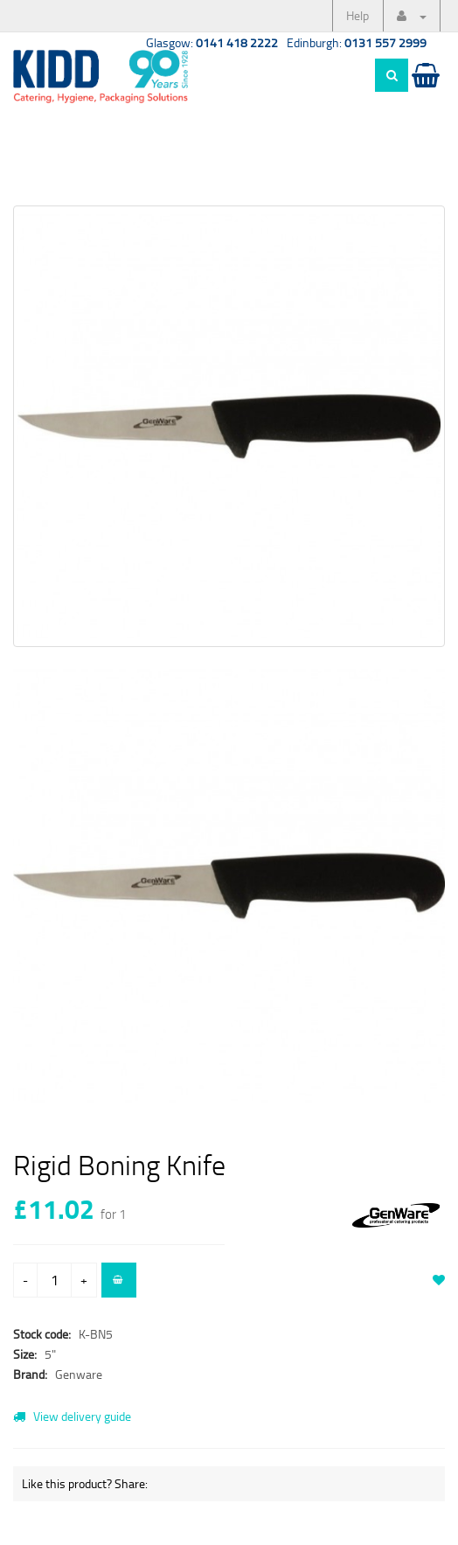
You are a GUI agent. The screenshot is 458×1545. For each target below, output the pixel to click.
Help (357, 15)
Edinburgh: (357, 42)
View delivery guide (72, 1416)
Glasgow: (212, 42)
